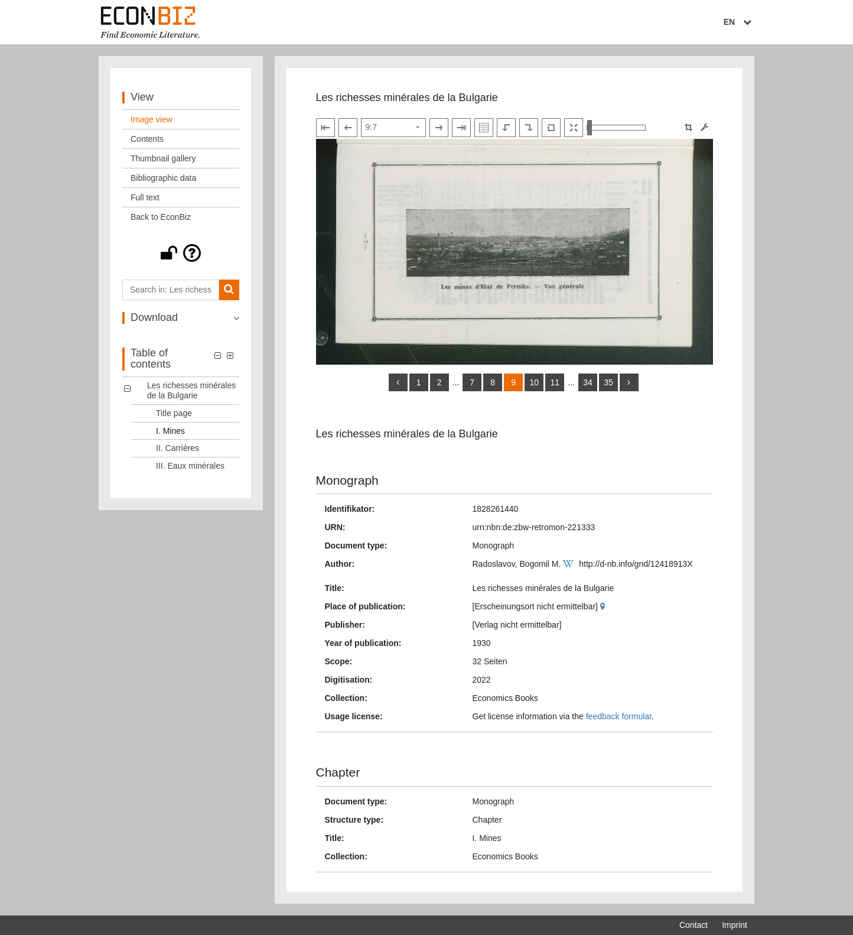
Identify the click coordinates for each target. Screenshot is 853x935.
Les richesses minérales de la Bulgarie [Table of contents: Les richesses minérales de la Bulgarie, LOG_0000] (191, 390)
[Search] (229, 290)
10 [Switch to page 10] (534, 382)
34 (587, 382)
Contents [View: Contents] (147, 139)
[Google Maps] (604, 606)
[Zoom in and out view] (616, 128)
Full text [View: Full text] (145, 197)
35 (608, 382)
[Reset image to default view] (551, 128)
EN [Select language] (739, 22)
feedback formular (619, 716)
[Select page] (393, 128)
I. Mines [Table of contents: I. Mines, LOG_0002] (170, 431)
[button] (180, 253)
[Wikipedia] (570, 564)
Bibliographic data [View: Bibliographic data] (163, 178)
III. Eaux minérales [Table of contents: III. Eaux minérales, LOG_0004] (190, 465)
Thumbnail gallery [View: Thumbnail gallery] (163, 158)
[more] (629, 382)
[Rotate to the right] (529, 128)
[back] (398, 382)
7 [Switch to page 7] (472, 382)
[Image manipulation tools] (704, 127)
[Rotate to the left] (506, 128)
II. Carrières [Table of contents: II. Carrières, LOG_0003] (177, 448)
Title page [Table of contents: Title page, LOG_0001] (174, 413)
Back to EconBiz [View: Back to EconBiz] (161, 217)
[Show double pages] (484, 128)
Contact (693, 925)
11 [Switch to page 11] (554, 382)
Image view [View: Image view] (151, 119)
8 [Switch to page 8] (492, 382)
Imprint (734, 925)
